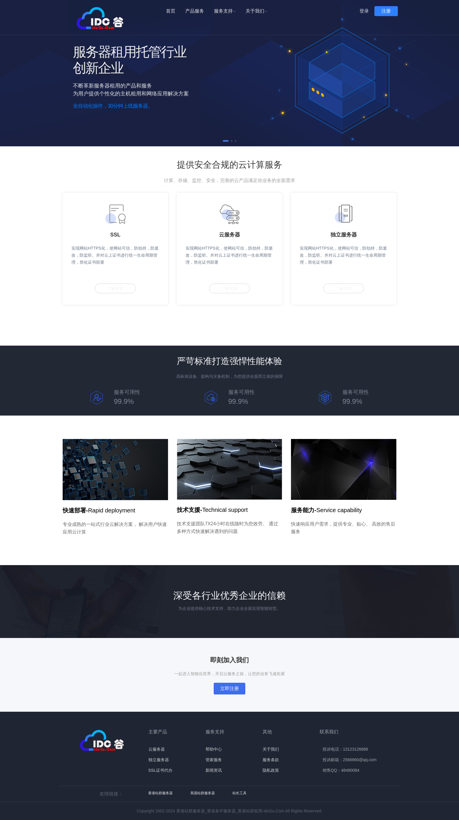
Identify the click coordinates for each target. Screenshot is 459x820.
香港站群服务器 (160, 793)
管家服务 (213, 759)
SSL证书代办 (160, 770)
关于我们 (256, 10)
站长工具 (239, 793)
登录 (364, 10)
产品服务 (194, 10)
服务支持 (225, 10)
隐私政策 (271, 770)
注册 (386, 10)
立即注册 (229, 688)
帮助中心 (213, 749)
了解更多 (115, 288)
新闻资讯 (213, 770)
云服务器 (156, 749)
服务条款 (271, 759)
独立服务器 (158, 759)
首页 (170, 10)
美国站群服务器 (202, 793)
